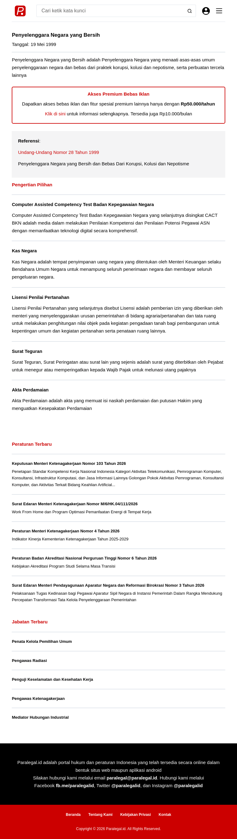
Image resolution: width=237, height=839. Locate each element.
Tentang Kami (100, 814)
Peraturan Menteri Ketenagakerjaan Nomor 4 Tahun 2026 (65, 531)
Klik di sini (55, 113)
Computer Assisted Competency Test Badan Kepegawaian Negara (83, 204)
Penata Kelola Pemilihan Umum (42, 641)
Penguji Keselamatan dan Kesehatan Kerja (52, 679)
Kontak (165, 814)
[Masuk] (206, 11)
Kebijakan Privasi (135, 814)
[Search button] (190, 11)
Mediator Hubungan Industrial (40, 717)
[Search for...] (109, 11)
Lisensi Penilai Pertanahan (40, 297)
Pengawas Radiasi (29, 660)
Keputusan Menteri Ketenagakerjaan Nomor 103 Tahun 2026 (69, 463)
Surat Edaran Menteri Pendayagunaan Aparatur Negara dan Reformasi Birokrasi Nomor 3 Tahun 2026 (108, 585)
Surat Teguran (27, 351)
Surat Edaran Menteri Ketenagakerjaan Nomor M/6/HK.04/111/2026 (75, 504)
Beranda (73, 814)
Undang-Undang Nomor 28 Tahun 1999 (58, 152)
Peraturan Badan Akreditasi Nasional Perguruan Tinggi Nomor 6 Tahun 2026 (84, 558)
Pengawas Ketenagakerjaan (38, 698)
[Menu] (219, 11)
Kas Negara (24, 250)
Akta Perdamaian (30, 389)
